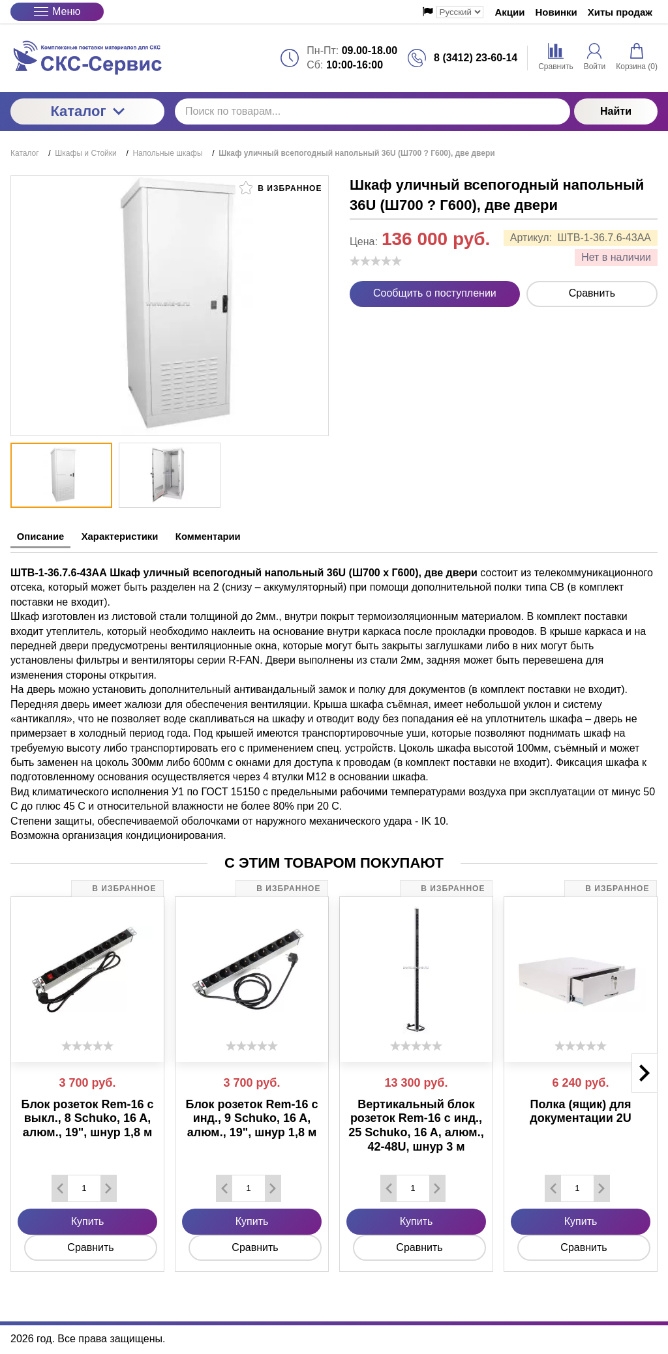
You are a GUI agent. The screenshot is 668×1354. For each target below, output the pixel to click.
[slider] (376, 261)
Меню (57, 11)
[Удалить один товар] (60, 1186)
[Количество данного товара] (84, 1186)
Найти (615, 111)
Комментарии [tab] (244, 536)
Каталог (87, 111)
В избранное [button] (280, 187)
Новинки (556, 12)
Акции (510, 12)
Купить (87, 1218)
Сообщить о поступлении (434, 293)
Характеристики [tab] (140, 536)
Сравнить (592, 293)
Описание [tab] (46, 536)
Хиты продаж (620, 12)
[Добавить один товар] (108, 1186)
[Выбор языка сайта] (459, 12)
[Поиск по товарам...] (372, 111)
